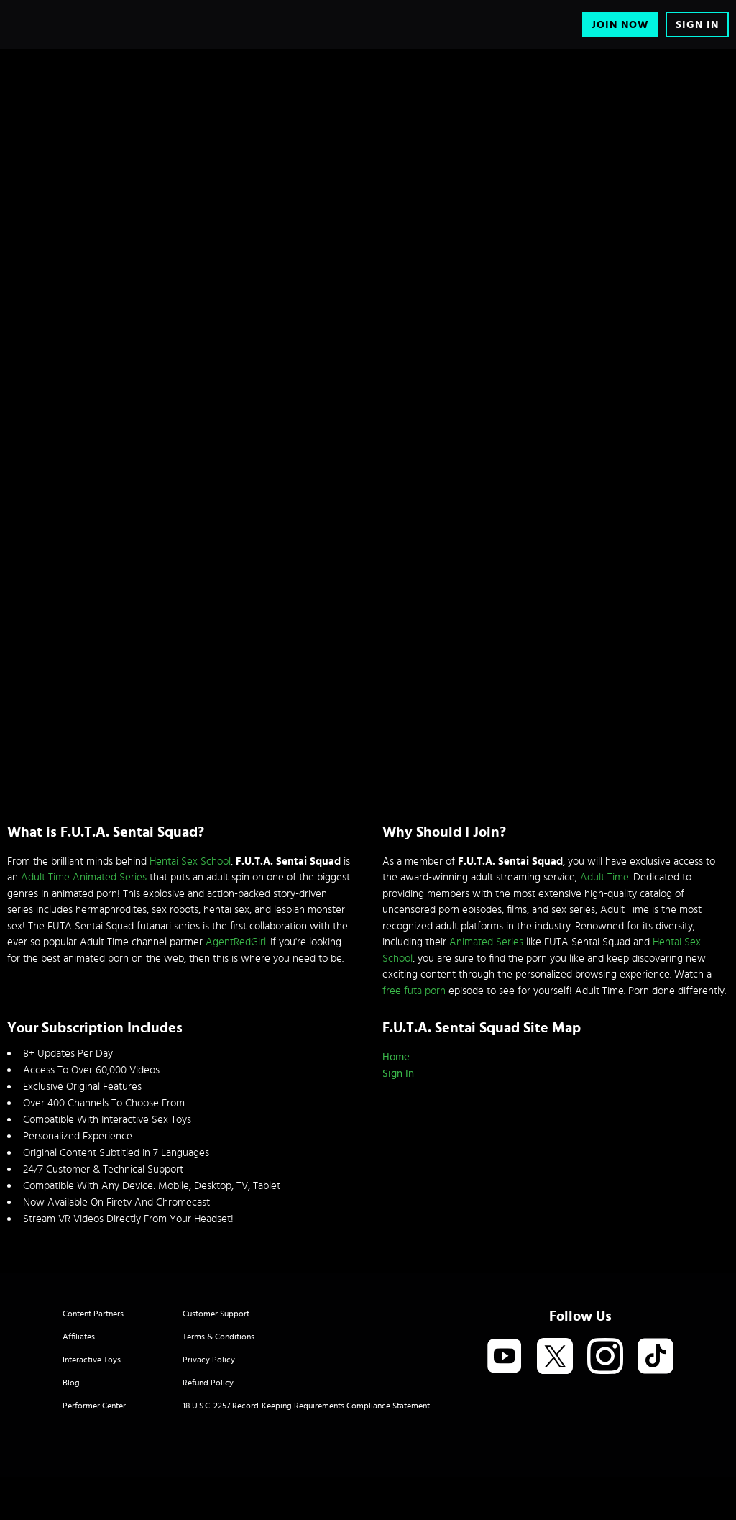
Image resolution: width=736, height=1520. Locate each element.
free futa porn (414, 991)
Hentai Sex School (190, 861)
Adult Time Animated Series (84, 877)
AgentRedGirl (236, 942)
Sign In (697, 24)
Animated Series (486, 942)
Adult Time (604, 877)
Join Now (620, 24)
